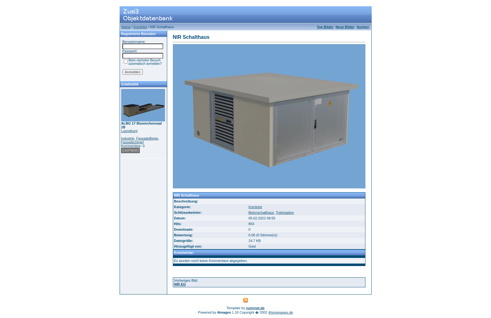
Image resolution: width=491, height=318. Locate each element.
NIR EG (180, 284)
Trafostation (285, 212)
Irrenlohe (140, 27)
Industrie (127, 138)
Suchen (363, 27)
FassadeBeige (147, 138)
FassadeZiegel (132, 142)
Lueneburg (129, 131)
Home (126, 27)
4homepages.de (280, 312)
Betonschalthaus (261, 212)
